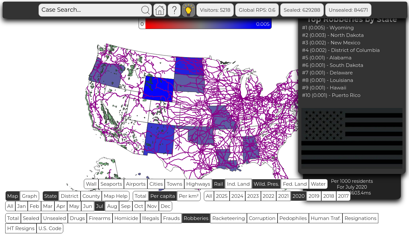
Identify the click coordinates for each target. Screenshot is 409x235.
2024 (238, 196)
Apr (60, 206)
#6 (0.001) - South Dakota (332, 65)
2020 (299, 196)
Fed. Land (295, 184)
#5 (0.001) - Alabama (327, 58)
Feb (34, 206)
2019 (314, 196)
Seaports (111, 184)
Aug (112, 206)
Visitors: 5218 (183, 10)
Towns (174, 184)
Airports (135, 184)
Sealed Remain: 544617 (372, 10)
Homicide (126, 218)
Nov (152, 206)
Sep (125, 206)
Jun (87, 206)
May (74, 206)
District (69, 196)
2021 (283, 196)
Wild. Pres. (266, 184)
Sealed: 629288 (269, 10)
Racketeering (228, 218)
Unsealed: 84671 (316, 10)
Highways (198, 184)
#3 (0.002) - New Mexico (331, 42)
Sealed (31, 218)
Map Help (116, 196)
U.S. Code (50, 228)
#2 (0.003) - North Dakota (333, 35)
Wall (91, 184)
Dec (166, 206)
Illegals (150, 218)
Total (140, 196)
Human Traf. (326, 218)
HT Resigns (21, 228)
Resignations (360, 218)
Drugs (77, 218)
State (50, 196)
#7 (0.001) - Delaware (327, 73)
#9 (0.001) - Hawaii (324, 88)
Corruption (262, 218)
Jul (99, 206)
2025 (221, 196)
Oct (138, 206)
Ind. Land (238, 184)
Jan (21, 206)
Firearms (99, 218)
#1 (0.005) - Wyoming (328, 27)
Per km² (189, 196)
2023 (253, 196)
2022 (268, 196)
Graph (29, 196)
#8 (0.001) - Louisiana (327, 80)
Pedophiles (293, 218)
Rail (218, 184)
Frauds (171, 218)
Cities (156, 184)
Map (12, 196)
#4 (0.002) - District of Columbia (341, 50)
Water (318, 184)
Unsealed (54, 218)
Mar (48, 206)
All (209, 196)
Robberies (196, 218)
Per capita (162, 196)
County (91, 196)
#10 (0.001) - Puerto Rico (331, 95)
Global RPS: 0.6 (224, 10)
